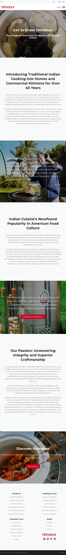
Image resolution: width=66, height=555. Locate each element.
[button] (33, 317)
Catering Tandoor (16, 504)
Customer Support (16, 529)
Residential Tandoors (16, 497)
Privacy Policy (16, 536)
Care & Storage (49, 504)
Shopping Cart (16, 526)
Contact (49, 529)
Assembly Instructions (49, 510)
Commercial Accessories (16, 510)
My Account (16, 522)
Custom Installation (49, 514)
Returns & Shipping (16, 532)
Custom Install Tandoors (16, 514)
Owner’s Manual (49, 507)
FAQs (16, 539)
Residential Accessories (16, 507)
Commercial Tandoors (16, 500)
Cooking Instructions (49, 500)
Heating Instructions (49, 497)
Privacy (62, 552)
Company (49, 522)
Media (49, 526)
